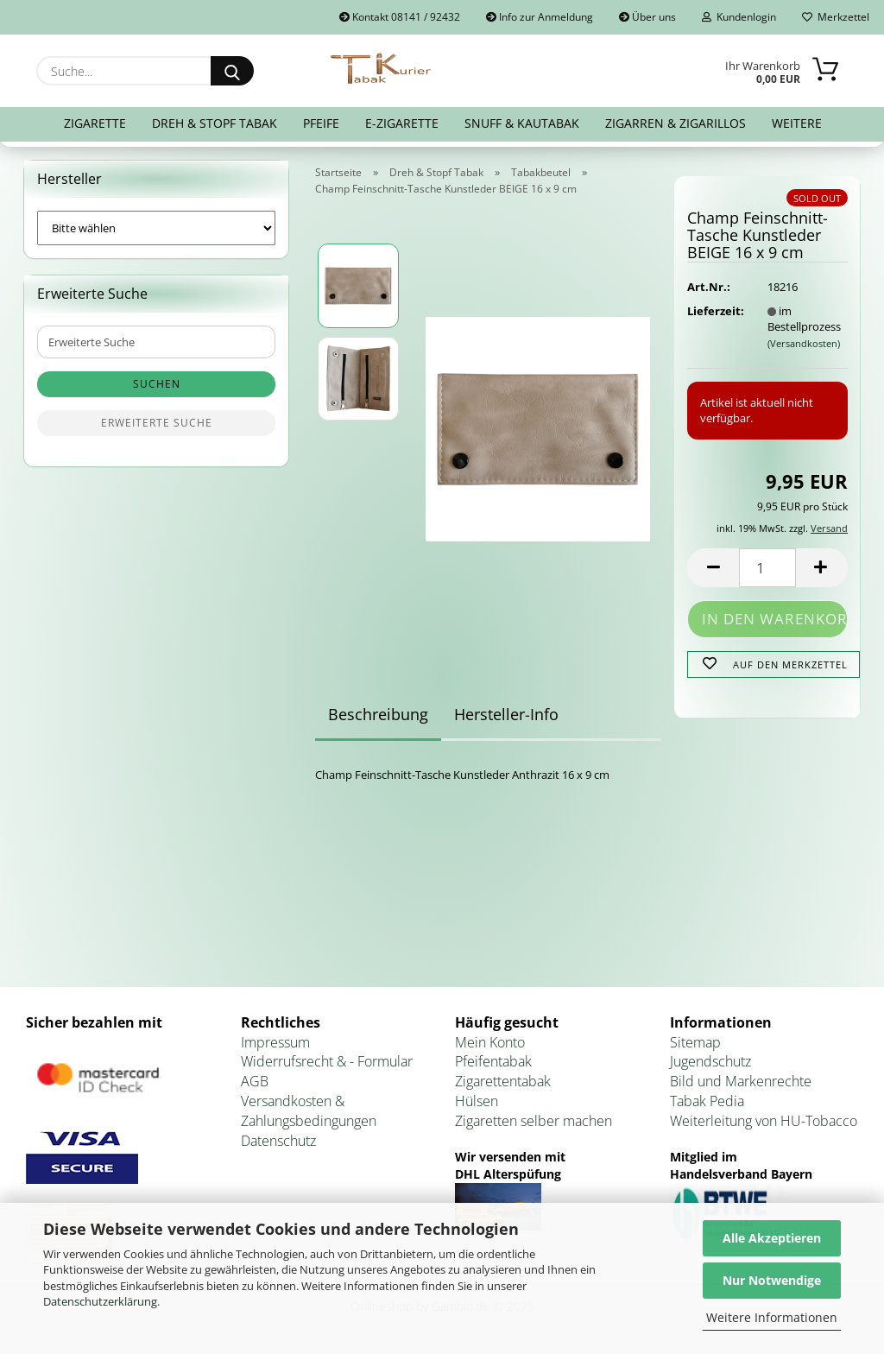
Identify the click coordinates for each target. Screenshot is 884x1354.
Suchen (156, 383)
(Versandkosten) (803, 343)
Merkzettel (835, 16)
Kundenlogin (739, 16)
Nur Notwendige (772, 1280)
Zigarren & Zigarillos (675, 123)
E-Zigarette (402, 123)
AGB (254, 1081)
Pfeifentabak (493, 1061)
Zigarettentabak (503, 1081)
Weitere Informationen (771, 1317)
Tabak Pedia (707, 1100)
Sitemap (695, 1042)
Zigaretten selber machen (533, 1120)
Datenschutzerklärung (100, 1301)
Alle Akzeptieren (772, 1238)
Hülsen (476, 1100)
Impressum (275, 1042)
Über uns (647, 16)
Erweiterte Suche (156, 422)
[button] (713, 567)
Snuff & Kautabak (521, 123)
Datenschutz (278, 1140)
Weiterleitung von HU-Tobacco (763, 1120)
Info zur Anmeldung (539, 16)
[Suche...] (232, 70)
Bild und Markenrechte (740, 1081)
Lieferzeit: (714, 311)
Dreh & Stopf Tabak (214, 123)
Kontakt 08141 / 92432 (399, 16)
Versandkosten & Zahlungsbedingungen (308, 1110)
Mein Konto (490, 1042)
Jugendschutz (710, 1061)
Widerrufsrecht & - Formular (327, 1061)
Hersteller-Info (506, 714)
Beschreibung (378, 714)
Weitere (797, 123)
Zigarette (95, 123)
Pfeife (321, 123)
